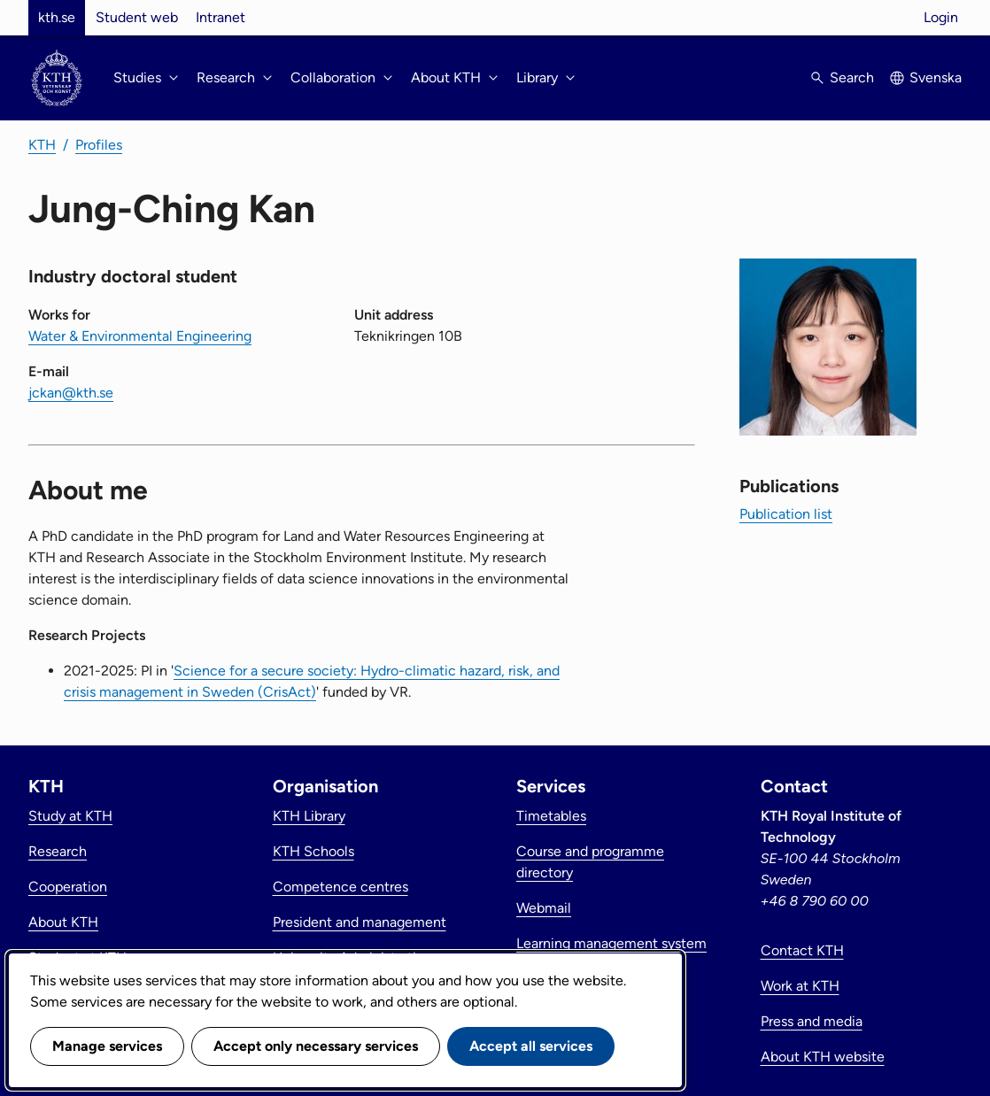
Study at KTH (70, 815)
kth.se (56, 17)
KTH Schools (313, 851)
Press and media (811, 1021)
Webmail (543, 907)
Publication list (785, 514)
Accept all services (530, 1046)
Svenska (935, 77)
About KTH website (823, 1056)
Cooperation (67, 886)
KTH (42, 144)
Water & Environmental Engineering (139, 336)
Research (57, 851)
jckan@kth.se (70, 392)
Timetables (551, 815)
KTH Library (309, 815)
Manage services (107, 1046)
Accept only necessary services (315, 1046)
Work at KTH (800, 985)
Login (941, 17)
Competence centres (340, 886)
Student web (137, 17)
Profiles (98, 144)
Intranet (220, 17)
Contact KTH (802, 950)
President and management (359, 922)
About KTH (63, 922)
